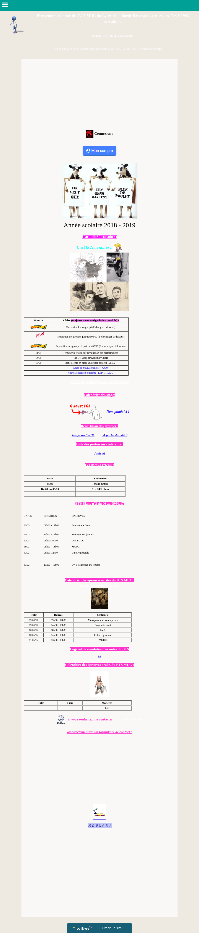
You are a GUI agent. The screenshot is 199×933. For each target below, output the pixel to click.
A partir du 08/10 (114, 435)
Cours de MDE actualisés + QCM (90, 367)
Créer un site (112, 928)
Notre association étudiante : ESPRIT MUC (90, 372)
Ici (99, 656)
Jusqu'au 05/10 (83, 435)
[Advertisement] (99, 94)
